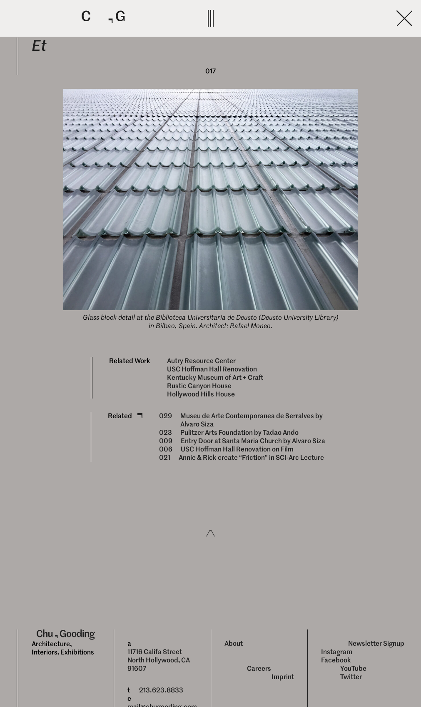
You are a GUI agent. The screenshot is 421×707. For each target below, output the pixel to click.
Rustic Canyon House (199, 386)
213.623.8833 (161, 690)
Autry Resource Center (201, 361)
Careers (259, 668)
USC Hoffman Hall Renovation (212, 369)
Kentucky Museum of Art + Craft (215, 377)
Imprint (283, 677)
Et (39, 45)
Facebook (336, 660)
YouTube (353, 668)
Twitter (351, 677)
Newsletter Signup (376, 643)
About (233, 643)
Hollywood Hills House (201, 394)
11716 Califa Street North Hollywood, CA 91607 (158, 660)
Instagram (336, 652)
